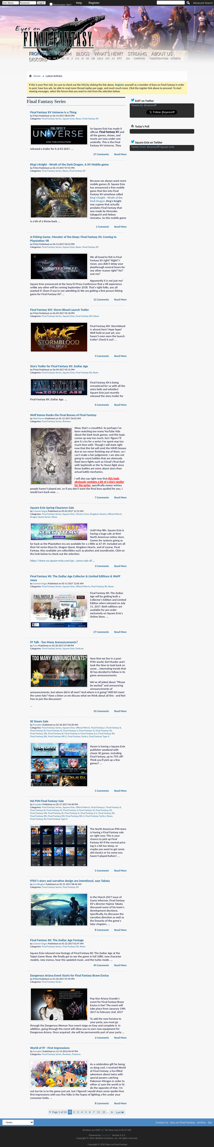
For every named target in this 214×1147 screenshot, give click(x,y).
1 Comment (102, 226)
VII (54, 58)
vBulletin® (106, 1135)
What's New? (108, 54)
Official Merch (114, 514)
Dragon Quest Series (40, 516)
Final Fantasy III (38, 730)
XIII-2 (100, 58)
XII (87, 58)
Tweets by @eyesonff (143, 105)
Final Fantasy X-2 (88, 733)
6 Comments (102, 404)
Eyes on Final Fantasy (182, 1122)
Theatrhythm (158, 58)
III (36, 58)
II (32, 58)
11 (98, 1112)
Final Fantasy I (98, 727)
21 (103, 1112)
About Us (161, 54)
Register (94, 2)
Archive (201, 1122)
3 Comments (102, 566)
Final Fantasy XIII (38, 736)
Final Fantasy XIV (84, 316)
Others (175, 58)
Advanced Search (203, 3)
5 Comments (102, 790)
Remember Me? (61, 4)
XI (82, 58)
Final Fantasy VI (87, 730)
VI (49, 58)
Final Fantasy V (70, 730)
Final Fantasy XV (90, 118)
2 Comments (102, 1037)
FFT (119, 58)
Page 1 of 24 (59, 1112)
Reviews (67, 421)
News (78, 118)
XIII (93, 58)
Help (79, 2)
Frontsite (40, 54)
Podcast (80, 648)
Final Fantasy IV (54, 730)
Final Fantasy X (72, 733)
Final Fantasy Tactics (78, 736)
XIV (107, 58)
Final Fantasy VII (104, 730)
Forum (63, 54)
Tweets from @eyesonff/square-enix (152, 146)
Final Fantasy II (113, 727)
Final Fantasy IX (55, 733)
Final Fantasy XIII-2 (57, 736)
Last (120, 1112)
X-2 (77, 58)
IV (41, 58)
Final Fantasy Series (51, 118)
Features (76, 1054)
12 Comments (101, 299)
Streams (137, 54)
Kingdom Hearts (98, 514)
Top (210, 1122)
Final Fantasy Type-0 (99, 736)
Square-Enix (69, 118)
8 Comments (102, 930)
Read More (120, 154)
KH (127, 58)
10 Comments (101, 711)
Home (37, 76)
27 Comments (101, 154)
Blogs (82, 54)
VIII (62, 58)
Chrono (139, 58)
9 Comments (102, 356)
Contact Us (162, 1122)
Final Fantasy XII (84, 372)
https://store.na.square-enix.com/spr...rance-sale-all (61, 560)
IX (67, 58)
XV (113, 58)
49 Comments (101, 965)
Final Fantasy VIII (38, 733)
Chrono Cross (82, 514)
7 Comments (102, 497)
